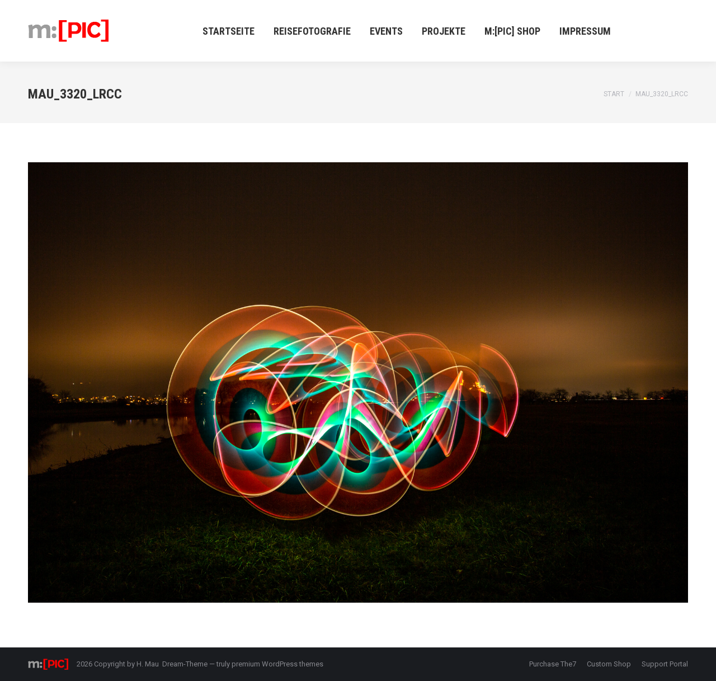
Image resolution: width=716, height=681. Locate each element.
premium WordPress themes (277, 664)
